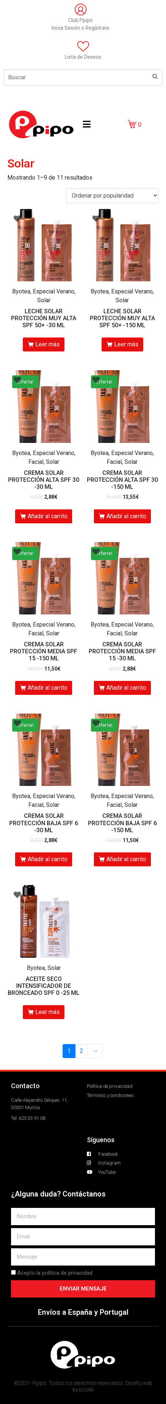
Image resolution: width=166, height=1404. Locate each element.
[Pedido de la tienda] (112, 195)
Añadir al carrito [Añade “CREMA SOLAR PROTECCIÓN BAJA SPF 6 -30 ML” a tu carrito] (47, 859)
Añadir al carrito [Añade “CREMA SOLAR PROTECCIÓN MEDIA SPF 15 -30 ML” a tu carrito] (126, 687)
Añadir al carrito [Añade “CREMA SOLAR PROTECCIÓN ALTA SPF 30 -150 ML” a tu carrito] (126, 516)
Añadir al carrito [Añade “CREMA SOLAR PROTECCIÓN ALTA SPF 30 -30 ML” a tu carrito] (47, 516)
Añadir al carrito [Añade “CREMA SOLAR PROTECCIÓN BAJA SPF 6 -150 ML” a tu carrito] (126, 859)
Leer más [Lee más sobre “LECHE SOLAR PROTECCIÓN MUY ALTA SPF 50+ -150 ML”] (126, 344)
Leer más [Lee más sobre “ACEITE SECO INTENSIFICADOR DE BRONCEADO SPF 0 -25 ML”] (47, 1011)
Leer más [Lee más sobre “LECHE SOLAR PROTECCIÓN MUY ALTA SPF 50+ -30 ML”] (47, 344)
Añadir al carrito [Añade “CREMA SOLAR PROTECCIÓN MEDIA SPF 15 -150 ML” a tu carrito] (47, 687)
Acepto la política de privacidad (54, 1273)
